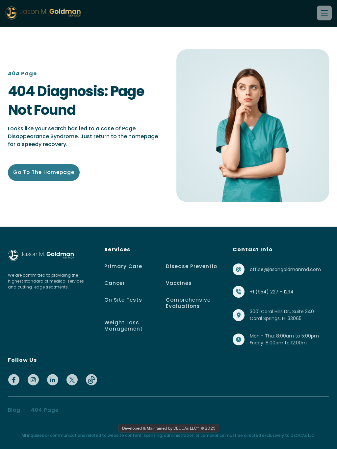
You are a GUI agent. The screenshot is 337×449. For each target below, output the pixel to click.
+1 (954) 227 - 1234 (272, 291)
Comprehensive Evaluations (189, 303)
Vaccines (179, 283)
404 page (45, 410)
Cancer (114, 283)
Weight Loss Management (123, 325)
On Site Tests (123, 299)
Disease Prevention (193, 266)
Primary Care (123, 266)
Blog (14, 410)
